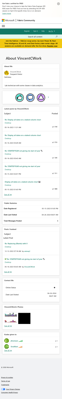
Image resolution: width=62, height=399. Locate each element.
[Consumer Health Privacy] (31, 392)
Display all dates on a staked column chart (21, 182)
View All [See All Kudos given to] (8, 350)
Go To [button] (51, 31)
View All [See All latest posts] (8, 194)
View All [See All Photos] (8, 326)
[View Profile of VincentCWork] (29, 267)
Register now (52, 46)
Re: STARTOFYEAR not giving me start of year (23, 151)
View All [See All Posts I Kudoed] (8, 272)
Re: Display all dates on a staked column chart (23, 120)
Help (43, 31)
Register (27, 31)
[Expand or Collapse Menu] (3, 26)
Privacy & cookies (7, 377)
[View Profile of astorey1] (27, 251)
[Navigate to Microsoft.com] (8, 20)
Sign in (35, 31)
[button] (11, 318)
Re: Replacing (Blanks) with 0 (16, 243)
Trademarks (5, 385)
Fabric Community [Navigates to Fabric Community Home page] (26, 20)
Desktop (8, 123)
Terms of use (5, 381)
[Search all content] (43, 36)
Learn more (6, 13)
